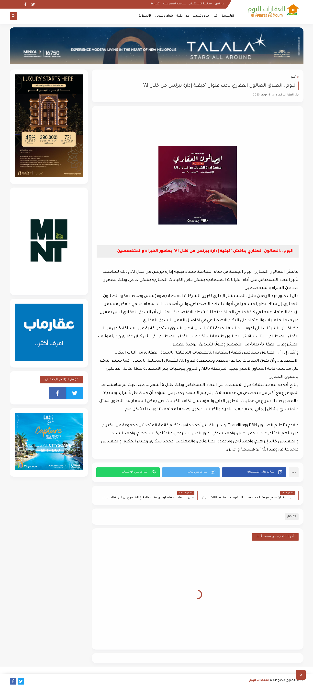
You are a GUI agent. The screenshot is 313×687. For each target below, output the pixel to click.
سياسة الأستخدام (201, 3)
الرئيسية (228, 16)
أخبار (215, 16)
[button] (254, 472)
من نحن (219, 3)
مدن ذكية (183, 16)
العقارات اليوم (259, 680)
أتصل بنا (155, 3)
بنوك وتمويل (164, 16)
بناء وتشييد (201, 16)
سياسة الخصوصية (174, 3)
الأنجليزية (145, 16)
